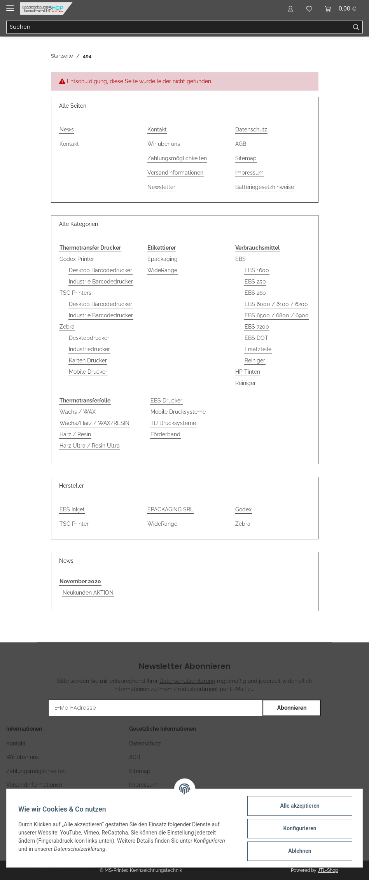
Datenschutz (251, 129)
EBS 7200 (257, 327)
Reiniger (255, 360)
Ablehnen (298, 851)
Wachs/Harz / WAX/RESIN (94, 423)
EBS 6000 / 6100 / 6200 (276, 304)
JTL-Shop (328, 870)
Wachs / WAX (77, 412)
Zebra (67, 327)
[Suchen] (178, 27)
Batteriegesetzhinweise (264, 187)
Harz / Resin (75, 434)
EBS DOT (256, 338)
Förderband (165, 434)
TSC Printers (75, 293)
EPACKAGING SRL (170, 509)
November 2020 (80, 581)
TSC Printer (74, 524)
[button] (290, 8)
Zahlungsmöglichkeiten (177, 158)
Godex (243, 509)
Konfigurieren (298, 828)
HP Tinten (247, 372)
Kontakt (69, 144)
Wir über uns (163, 144)
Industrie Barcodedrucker (101, 281)
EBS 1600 (257, 270)
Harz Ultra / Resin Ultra (89, 446)
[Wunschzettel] (309, 8)
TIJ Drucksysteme (173, 423)
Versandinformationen (175, 173)
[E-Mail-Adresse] (155, 708)
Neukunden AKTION (88, 593)
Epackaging (162, 259)
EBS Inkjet (72, 509)
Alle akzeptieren (298, 806)
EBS (240, 259)
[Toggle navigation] (10, 5)
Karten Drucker (88, 360)
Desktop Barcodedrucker (100, 270)
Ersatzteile (258, 349)
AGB (240, 144)
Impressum (249, 173)
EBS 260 (255, 293)
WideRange (162, 270)
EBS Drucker (166, 400)
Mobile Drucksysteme (178, 412)
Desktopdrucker (89, 338)
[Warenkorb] (340, 8)
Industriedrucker (89, 349)
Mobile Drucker (88, 372)
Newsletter (161, 187)
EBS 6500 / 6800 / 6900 (277, 315)
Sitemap (246, 158)
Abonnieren (291, 708)
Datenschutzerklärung (187, 681)
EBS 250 (255, 281)
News (66, 129)
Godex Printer (76, 259)
